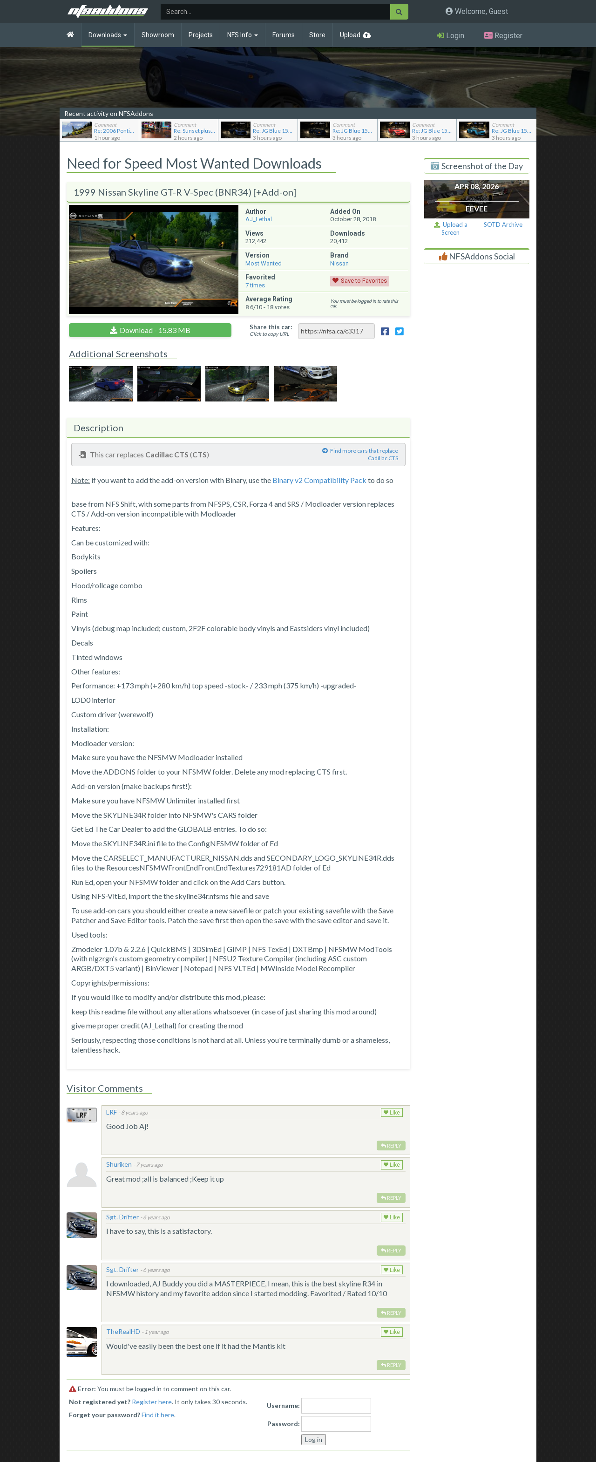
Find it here (158, 1415)
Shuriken (119, 1164)
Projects (201, 35)
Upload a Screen (450, 228)
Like (392, 1112)
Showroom (158, 35)
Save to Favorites (364, 280)
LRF (111, 1112)
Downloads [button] (107, 35)
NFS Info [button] (242, 35)
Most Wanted (263, 263)
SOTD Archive (503, 224)
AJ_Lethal (258, 219)
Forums (283, 35)
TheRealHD (123, 1331)
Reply (391, 1145)
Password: (283, 1424)
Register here (152, 1402)
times (255, 285)
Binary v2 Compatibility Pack (319, 480)
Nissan (339, 263)
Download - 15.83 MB (155, 330)
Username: (283, 1405)
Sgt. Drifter (122, 1217)
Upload (350, 35)
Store (317, 35)
